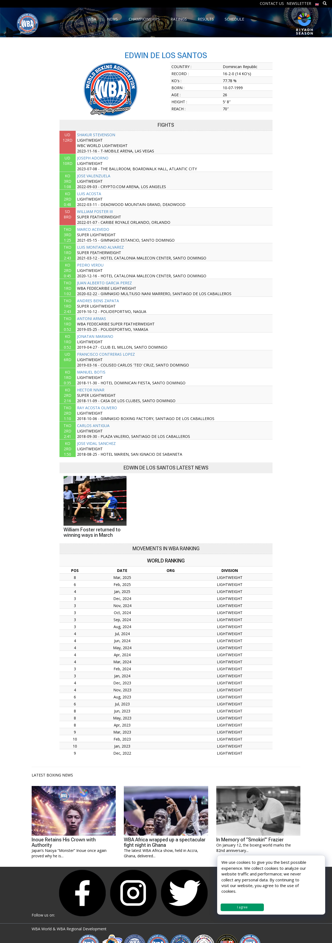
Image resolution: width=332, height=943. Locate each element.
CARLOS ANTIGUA (93, 425)
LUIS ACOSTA (89, 193)
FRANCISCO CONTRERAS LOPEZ (106, 354)
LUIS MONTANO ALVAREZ (100, 247)
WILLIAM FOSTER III (95, 211)
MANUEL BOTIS (91, 372)
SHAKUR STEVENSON (96, 134)
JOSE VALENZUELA (93, 175)
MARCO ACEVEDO (93, 229)
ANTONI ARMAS (91, 318)
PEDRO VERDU (90, 265)
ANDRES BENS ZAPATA (98, 300)
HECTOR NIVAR (90, 389)
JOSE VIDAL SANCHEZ (96, 443)
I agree (242, 907)
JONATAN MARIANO (95, 336)
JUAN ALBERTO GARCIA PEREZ (104, 282)
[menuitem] (317, 3)
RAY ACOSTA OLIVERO (97, 407)
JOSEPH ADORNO (92, 158)
